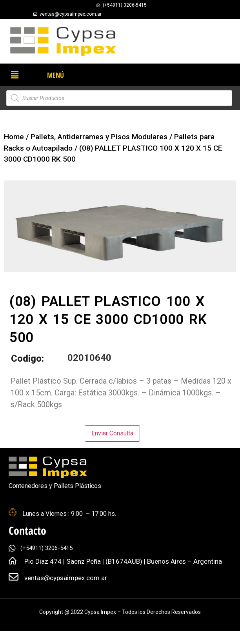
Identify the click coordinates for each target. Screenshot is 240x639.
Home (14, 136)
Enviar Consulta (112, 433)
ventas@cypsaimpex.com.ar (65, 578)
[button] (14, 74)
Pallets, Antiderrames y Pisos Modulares (99, 136)
